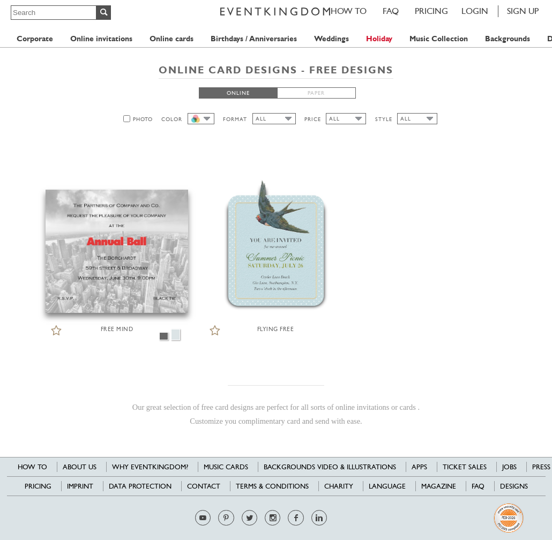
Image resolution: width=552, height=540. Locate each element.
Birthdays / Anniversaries (254, 38)
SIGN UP (523, 11)
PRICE (312, 119)
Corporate (35, 38)
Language (387, 486)
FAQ (391, 11)
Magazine (438, 486)
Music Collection (438, 38)
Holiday (379, 38)
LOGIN (474, 11)
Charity (338, 486)
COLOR (171, 119)
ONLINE (238, 93)
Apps (419, 467)
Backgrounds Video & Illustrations (330, 467)
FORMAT (235, 119)
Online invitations (101, 38)
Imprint (80, 486)
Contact (203, 486)
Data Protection (140, 486)
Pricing (431, 11)
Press (541, 467)
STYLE (383, 119)
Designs (514, 486)
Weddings (331, 38)
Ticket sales (465, 467)
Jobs (509, 467)
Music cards (226, 467)
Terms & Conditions (272, 486)
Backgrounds (507, 38)
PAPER (316, 93)
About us (79, 467)
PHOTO (143, 119)
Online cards (171, 38)
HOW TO (349, 11)
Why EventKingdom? (150, 467)
